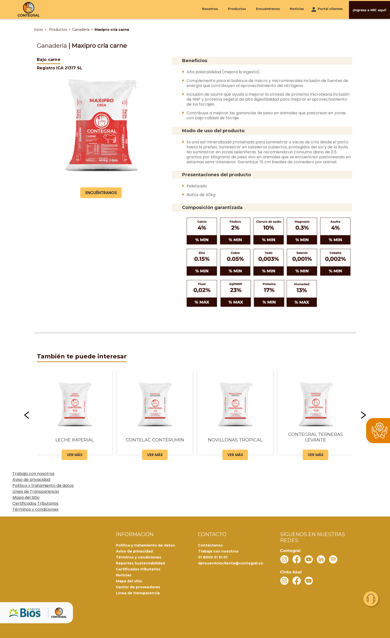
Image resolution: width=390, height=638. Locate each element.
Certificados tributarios (138, 569)
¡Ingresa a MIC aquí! (369, 9)
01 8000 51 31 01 (212, 557)
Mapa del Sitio (26, 497)
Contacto (370, 598)
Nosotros (210, 9)
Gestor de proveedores (138, 587)
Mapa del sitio (129, 581)
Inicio (38, 29)
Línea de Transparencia (35, 491)
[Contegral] (29, 9)
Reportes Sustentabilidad (140, 563)
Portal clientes (330, 9)
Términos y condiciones (35, 509)
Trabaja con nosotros (33, 473)
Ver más (74, 454)
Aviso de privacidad (31, 479)
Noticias (297, 9)
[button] (26, 415)
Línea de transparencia (138, 593)
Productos (237, 9)
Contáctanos (210, 545)
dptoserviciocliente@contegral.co (230, 563)
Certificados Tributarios (35, 503)
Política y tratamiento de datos (43, 485)
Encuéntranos (268, 9)
